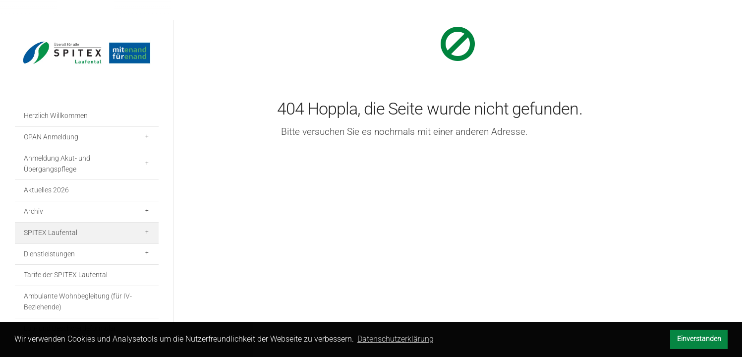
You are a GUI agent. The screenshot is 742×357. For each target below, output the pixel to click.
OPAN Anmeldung (51, 137)
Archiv (33, 211)
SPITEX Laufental (50, 233)
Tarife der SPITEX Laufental (66, 275)
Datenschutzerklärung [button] (395, 339)
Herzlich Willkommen (56, 115)
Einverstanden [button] (699, 339)
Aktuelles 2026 (46, 190)
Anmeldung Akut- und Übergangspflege (57, 163)
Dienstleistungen (49, 254)
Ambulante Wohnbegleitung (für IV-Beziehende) (78, 301)
